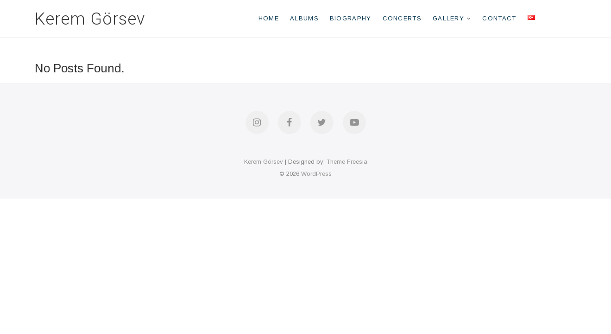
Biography (351, 18)
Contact (499, 18)
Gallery (448, 18)
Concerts (402, 18)
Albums (304, 18)
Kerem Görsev (90, 19)
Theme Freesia (347, 161)
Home (268, 18)
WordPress (316, 173)
